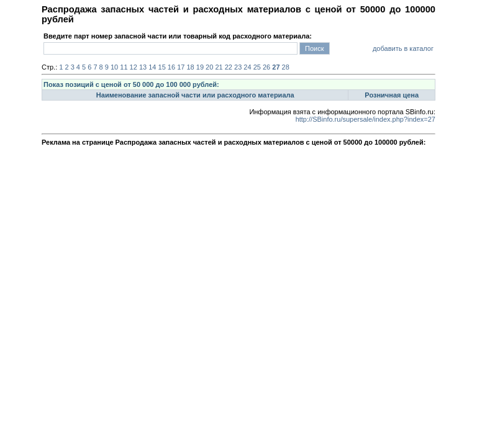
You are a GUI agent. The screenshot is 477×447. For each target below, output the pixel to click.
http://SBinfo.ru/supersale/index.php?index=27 (365, 119)
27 (275, 67)
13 (143, 67)
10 (114, 67)
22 (228, 67)
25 (257, 67)
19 (200, 67)
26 (266, 67)
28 (285, 67)
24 (247, 67)
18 (190, 67)
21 (218, 67)
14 (152, 67)
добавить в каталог (403, 48)
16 (171, 67)
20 (209, 67)
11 (123, 67)
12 (133, 67)
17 (180, 67)
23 (238, 67)
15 (162, 67)
